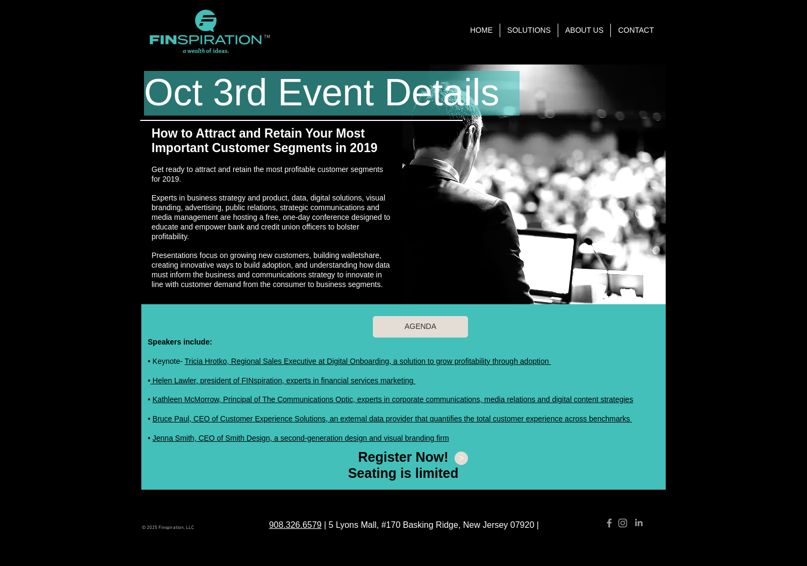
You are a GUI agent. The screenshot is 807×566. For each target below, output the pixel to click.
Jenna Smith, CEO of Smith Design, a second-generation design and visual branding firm (301, 438)
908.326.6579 (295, 524)
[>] (461, 458)
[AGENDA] (420, 327)
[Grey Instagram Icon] (623, 523)
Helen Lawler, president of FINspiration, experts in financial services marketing (282, 380)
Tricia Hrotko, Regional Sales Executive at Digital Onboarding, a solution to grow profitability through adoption (367, 361)
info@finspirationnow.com (428, 502)
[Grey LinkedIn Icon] (638, 522)
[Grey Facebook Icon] (609, 523)
